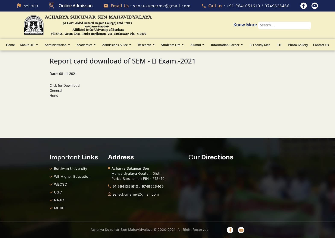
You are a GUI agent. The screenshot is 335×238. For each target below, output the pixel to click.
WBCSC (60, 184)
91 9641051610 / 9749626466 (138, 186)
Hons (54, 95)
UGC (58, 192)
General (56, 90)
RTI (279, 45)
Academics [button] (85, 45)
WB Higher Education (72, 176)
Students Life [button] (171, 45)
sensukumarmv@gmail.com (136, 194)
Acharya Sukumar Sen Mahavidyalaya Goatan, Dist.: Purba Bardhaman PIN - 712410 (138, 173)
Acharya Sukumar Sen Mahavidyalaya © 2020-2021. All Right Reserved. (150, 230)
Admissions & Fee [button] (115, 45)
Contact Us (321, 45)
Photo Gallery (298, 45)
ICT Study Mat (260, 45)
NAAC (59, 200)
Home (10, 45)
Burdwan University (70, 168)
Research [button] (145, 45)
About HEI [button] (27, 45)
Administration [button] (56, 45)
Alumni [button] (195, 45)
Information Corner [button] (225, 45)
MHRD (59, 208)
